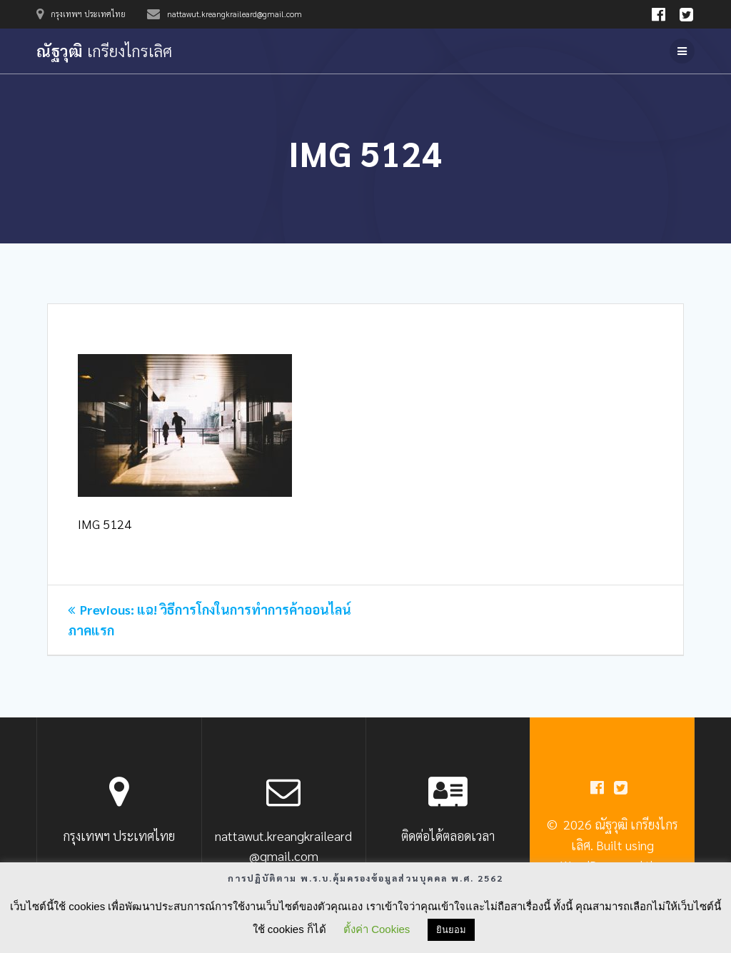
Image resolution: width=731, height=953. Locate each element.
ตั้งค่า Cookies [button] (376, 929)
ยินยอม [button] (451, 929)
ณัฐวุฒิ (104, 51)
